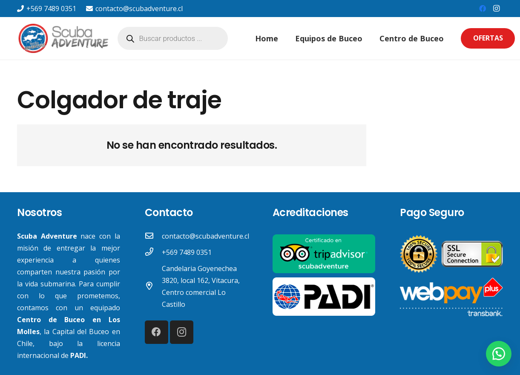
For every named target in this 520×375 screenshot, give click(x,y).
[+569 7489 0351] (153, 252)
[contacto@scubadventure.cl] (153, 236)
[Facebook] (482, 8)
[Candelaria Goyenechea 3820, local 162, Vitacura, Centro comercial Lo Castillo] (153, 286)
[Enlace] (64, 38)
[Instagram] (496, 8)
